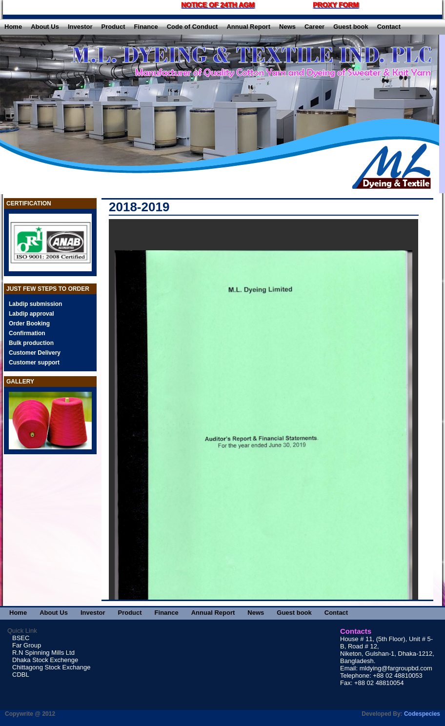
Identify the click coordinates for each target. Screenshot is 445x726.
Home (13, 26)
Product (113, 26)
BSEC (20, 638)
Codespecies (422, 713)
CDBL (20, 674)
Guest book (350, 26)
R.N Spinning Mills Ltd (43, 652)
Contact (389, 26)
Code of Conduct (192, 26)
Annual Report (248, 26)
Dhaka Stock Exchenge (45, 660)
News (287, 26)
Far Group (26, 645)
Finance (146, 26)
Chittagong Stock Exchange (51, 667)
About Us (45, 26)
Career (314, 26)
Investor (80, 26)
